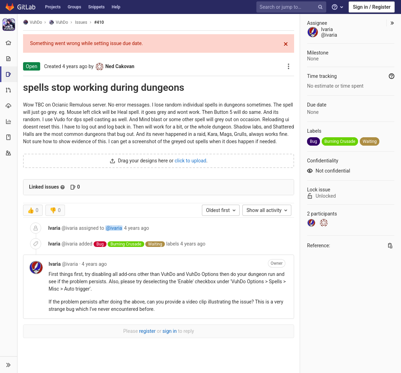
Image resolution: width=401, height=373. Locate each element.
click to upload (190, 160)
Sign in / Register (372, 7)
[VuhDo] (8, 24)
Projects (53, 7)
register (147, 331)
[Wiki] (8, 137)
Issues (81, 22)
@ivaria (114, 228)
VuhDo (32, 22)
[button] (8, 364)
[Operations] (8, 106)
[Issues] (9, 74)
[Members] (8, 153)
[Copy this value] (390, 245)
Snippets (96, 7)
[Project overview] (8, 43)
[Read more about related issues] (62, 187)
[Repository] (8, 58)
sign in (169, 331)
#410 (99, 22)
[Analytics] (8, 121)
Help (116, 7)
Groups (74, 7)
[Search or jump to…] (292, 7)
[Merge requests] (8, 90)
